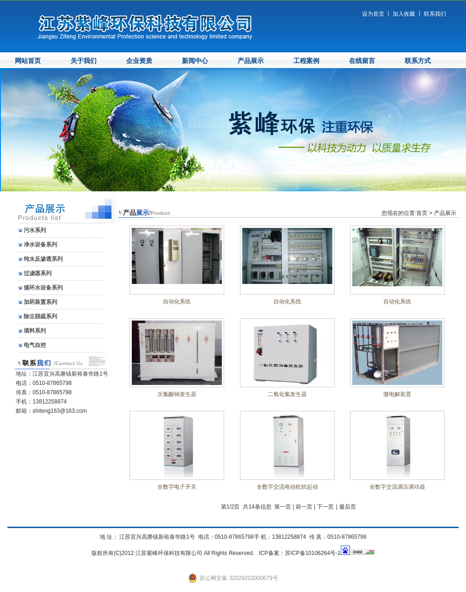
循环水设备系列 (43, 287)
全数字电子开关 (176, 487)
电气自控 (35, 345)
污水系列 (35, 230)
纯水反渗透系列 (43, 259)
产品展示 (251, 60)
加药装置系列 (40, 302)
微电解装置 (397, 394)
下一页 (325, 507)
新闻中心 (195, 60)
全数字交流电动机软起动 (287, 487)
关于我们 (84, 60)
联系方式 (418, 60)
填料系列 (35, 330)
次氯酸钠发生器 (176, 394)
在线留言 (362, 60)
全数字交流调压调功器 (397, 487)
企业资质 (139, 60)
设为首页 (373, 14)
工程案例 (306, 60)
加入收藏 (404, 14)
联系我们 (435, 14)
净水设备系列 (40, 244)
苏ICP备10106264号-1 (313, 553)
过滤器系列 (38, 273)
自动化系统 (177, 301)
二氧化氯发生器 (287, 394)
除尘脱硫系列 (40, 316)
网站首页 (28, 60)
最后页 (347, 507)
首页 (421, 213)
